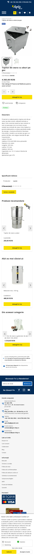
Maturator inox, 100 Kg (11, 291)
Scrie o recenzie (9, 192)
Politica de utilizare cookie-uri (10, 472)
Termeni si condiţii (7, 463)
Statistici (22, 542)
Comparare (21, 103)
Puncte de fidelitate (7, 484)
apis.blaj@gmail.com (11, 423)
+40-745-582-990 (15, 2)
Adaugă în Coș (17, 345)
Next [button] (30, 228)
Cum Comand (5, 443)
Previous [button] (4, 228)
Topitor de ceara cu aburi (11, 233)
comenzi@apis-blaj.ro (12, 428)
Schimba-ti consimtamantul (9, 475)
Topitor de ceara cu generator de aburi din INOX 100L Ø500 (17, 337)
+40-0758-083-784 (23, 418)
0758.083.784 (26, 2)
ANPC (3, 481)
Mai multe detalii (17, 548)
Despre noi (5, 440)
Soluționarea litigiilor (7, 478)
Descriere (6, 115)
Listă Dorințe (9, 103)
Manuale (4, 460)
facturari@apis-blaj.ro (12, 432)
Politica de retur (6, 466)
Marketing (8, 545)
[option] (17, 41)
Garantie (4, 487)
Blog (3, 449)
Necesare (8, 542)
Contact (4, 452)
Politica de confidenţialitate (9, 469)
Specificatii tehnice (9, 176)
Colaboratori (5, 446)
